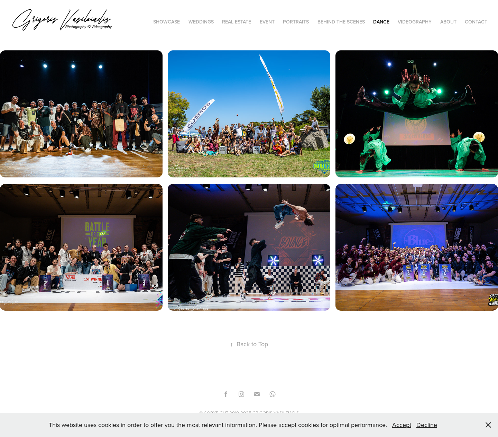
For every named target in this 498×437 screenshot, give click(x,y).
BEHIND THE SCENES (341, 21)
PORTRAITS (296, 21)
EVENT (267, 21)
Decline (426, 424)
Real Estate (236, 21)
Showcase (166, 21)
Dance (381, 21)
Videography (415, 21)
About (448, 21)
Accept (401, 424)
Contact (476, 21)
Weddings (201, 21)
